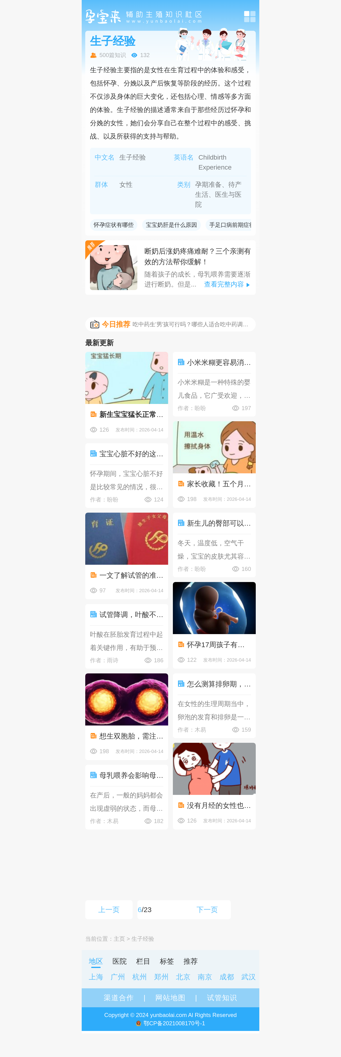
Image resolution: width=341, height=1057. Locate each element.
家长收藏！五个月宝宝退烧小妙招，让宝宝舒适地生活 (219, 484)
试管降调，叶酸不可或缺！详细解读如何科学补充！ (131, 614)
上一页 (109, 910)
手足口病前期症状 (232, 225)
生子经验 (142, 939)
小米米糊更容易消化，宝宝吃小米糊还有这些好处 (219, 362)
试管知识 (222, 998)
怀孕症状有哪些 (114, 225)
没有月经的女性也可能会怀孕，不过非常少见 (219, 805)
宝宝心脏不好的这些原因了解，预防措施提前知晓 (131, 454)
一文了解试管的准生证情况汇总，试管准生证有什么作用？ (131, 575)
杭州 (139, 977)
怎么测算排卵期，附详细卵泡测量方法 (219, 684)
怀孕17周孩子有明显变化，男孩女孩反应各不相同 (219, 645)
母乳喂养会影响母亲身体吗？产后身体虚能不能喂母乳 (131, 775)
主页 (119, 939)
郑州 (161, 977)
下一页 (207, 910)
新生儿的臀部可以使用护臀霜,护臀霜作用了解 (219, 523)
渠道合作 (119, 998)
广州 (118, 977)
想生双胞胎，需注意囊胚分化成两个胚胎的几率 (131, 736)
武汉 (248, 977)
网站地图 (170, 998)
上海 (96, 977)
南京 (205, 977)
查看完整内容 (224, 284)
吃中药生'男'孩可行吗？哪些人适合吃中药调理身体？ (192, 324)
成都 (227, 977)
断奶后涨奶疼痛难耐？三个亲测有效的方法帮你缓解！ (197, 256)
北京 (183, 977)
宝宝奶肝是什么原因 (171, 225)
